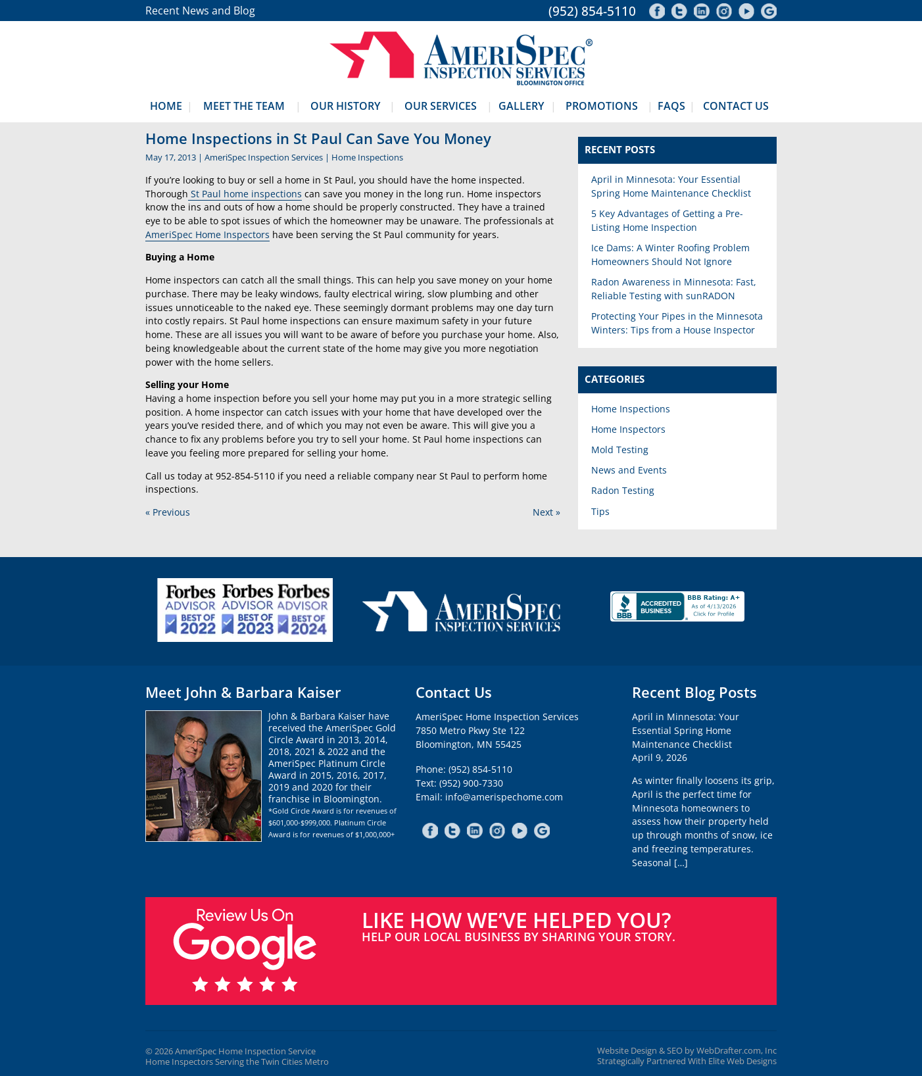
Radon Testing (622, 490)
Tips (600, 511)
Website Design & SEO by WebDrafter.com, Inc (687, 1050)
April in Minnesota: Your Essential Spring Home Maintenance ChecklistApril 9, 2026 (685, 737)
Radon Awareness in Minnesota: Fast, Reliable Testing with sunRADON (673, 289)
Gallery (521, 106)
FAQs (671, 106)
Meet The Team (244, 106)
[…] (681, 862)
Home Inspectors (628, 429)
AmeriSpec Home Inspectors (207, 234)
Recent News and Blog (200, 10)
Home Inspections (367, 157)
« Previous (167, 512)
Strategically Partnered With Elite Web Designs (687, 1061)
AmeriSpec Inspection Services (264, 157)
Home (166, 106)
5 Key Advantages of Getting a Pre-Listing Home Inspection (667, 220)
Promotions (602, 106)
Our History (345, 106)
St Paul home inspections (245, 193)
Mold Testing (619, 449)
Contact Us (736, 106)
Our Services (440, 106)
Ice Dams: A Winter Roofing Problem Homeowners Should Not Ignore (670, 254)
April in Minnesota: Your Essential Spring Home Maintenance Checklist (671, 186)
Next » (546, 512)
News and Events (629, 470)
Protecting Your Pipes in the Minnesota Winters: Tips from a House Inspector (677, 323)
